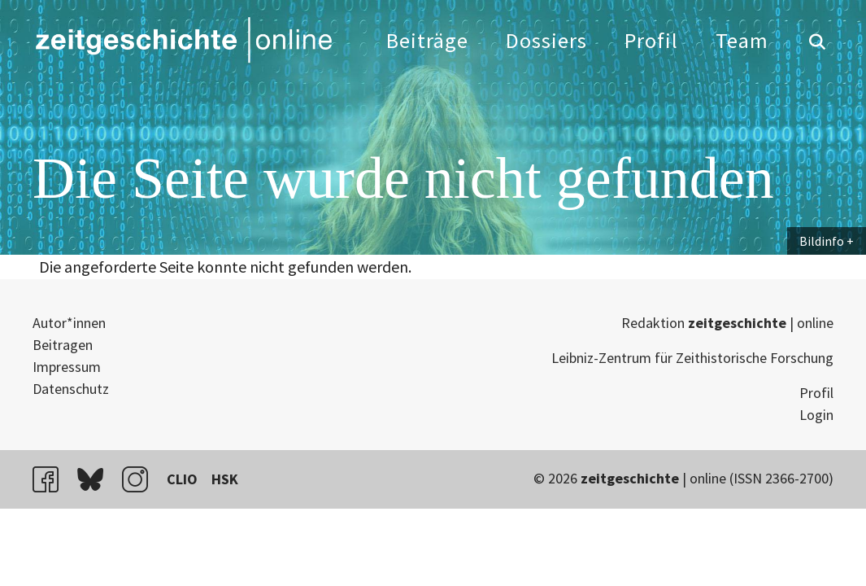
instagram (142, 479)
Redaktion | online (727, 322)
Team (742, 40)
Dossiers (546, 40)
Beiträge (427, 40)
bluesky (97, 479)
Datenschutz (71, 388)
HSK (224, 479)
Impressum (67, 366)
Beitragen (63, 344)
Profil (651, 40)
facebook (53, 479)
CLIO (182, 479)
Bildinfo (821, 241)
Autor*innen (69, 322)
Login (816, 414)
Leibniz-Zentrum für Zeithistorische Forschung (692, 357)
